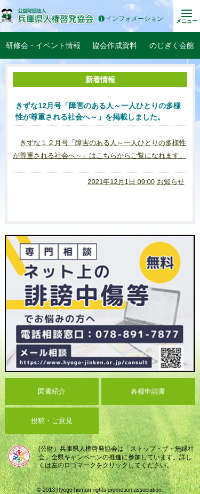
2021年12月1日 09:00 (121, 182)
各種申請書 (148, 391)
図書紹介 (52, 391)
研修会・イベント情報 (43, 45)
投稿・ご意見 (52, 421)
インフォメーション (130, 18)
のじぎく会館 (171, 45)
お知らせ (171, 182)
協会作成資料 (114, 45)
